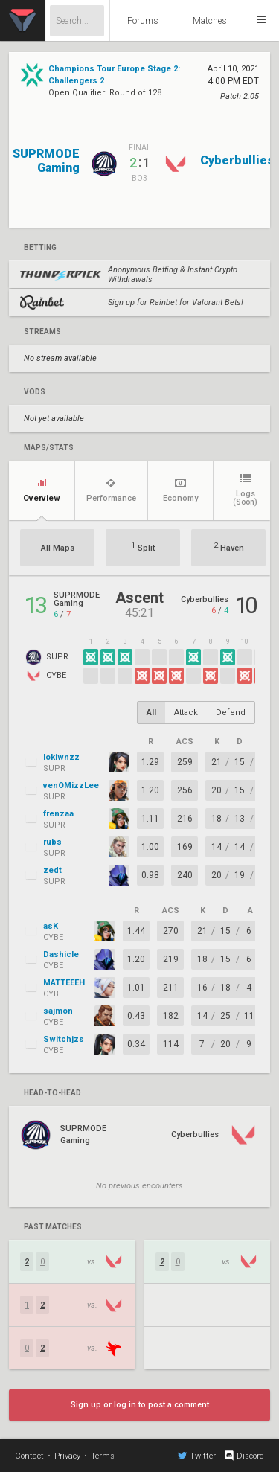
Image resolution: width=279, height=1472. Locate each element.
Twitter (197, 1455)
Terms (103, 1456)
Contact (29, 1456)
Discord (243, 1456)
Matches (210, 21)
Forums (142, 21)
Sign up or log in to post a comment (140, 1404)
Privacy (67, 1456)
